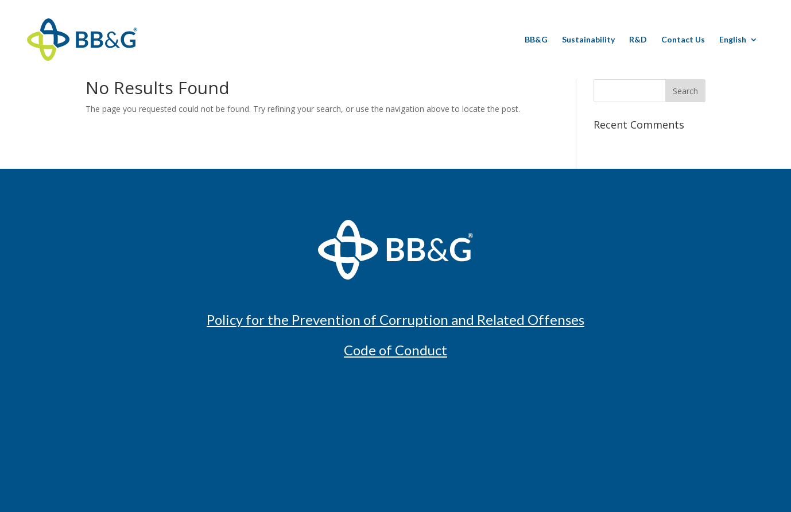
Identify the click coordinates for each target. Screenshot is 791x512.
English (732, 40)
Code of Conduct (395, 350)
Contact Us (683, 40)
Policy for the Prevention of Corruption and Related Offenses (395, 319)
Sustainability (588, 40)
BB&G (536, 40)
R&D (638, 40)
